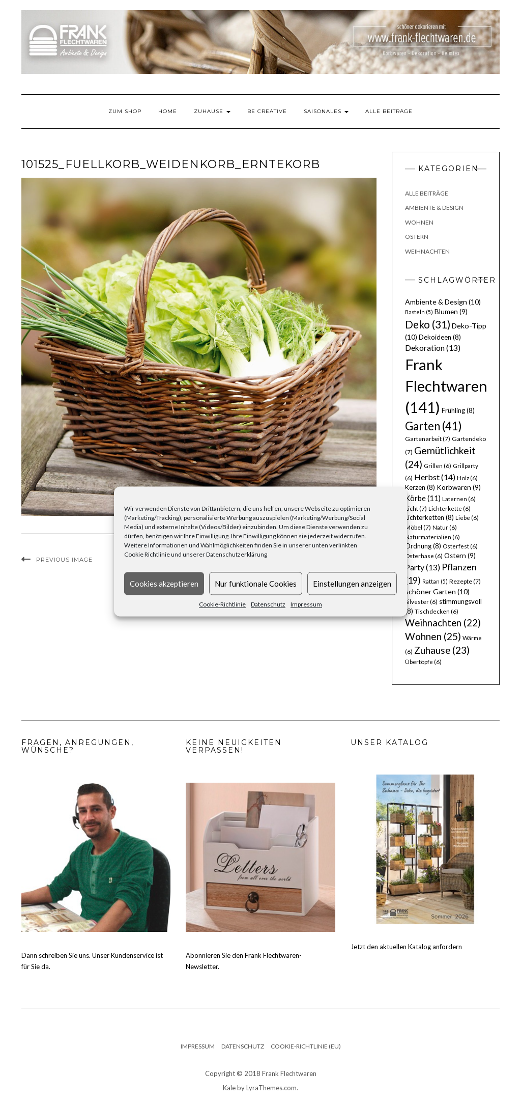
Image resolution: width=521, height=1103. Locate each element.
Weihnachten (427, 251)
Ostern (416, 236)
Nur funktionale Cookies (256, 583)
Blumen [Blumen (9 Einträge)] (451, 312)
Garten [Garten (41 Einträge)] (433, 426)
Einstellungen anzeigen (352, 583)
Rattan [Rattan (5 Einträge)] (435, 581)
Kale (229, 1088)
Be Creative (267, 111)
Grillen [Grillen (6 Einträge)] (437, 465)
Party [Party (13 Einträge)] (422, 567)
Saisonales (326, 111)
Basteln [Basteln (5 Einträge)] (419, 312)
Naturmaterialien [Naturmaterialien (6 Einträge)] (432, 537)
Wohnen (419, 222)
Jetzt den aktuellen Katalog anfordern (406, 947)
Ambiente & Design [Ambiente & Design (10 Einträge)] (443, 301)
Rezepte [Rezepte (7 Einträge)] (465, 581)
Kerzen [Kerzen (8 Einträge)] (420, 487)
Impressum (306, 604)
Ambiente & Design (434, 207)
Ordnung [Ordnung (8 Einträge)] (423, 546)
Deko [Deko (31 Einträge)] (427, 324)
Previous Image (64, 559)
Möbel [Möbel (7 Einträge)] (418, 527)
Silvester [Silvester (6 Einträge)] (421, 601)
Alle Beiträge (389, 111)
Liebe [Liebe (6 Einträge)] (467, 517)
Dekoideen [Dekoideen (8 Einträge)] (440, 337)
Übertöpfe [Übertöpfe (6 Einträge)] (423, 661)
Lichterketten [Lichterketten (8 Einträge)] (429, 517)
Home (167, 111)
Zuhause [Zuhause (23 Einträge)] (442, 650)
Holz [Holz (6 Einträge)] (467, 478)
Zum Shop (124, 111)
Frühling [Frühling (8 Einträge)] (458, 410)
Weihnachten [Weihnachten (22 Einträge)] (443, 622)
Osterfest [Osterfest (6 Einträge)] (460, 546)
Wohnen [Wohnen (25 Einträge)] (433, 636)
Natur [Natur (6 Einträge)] (444, 527)
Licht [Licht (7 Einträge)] (416, 508)
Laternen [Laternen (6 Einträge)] (459, 498)
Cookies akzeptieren (164, 583)
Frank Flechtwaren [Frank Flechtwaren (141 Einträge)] (446, 385)
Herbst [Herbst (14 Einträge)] (434, 477)
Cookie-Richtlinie (222, 604)
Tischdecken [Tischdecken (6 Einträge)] (436, 611)
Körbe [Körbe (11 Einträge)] (423, 498)
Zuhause (212, 111)
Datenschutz (268, 604)
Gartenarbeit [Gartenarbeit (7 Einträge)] (427, 439)
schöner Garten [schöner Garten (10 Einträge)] (437, 591)
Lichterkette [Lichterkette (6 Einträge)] (449, 508)
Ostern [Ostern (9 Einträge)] (460, 556)
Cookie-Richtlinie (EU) (306, 1046)
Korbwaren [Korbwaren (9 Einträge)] (459, 487)
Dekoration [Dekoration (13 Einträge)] (432, 347)
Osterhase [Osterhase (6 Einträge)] (424, 556)
